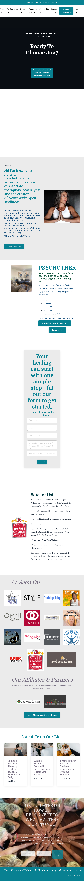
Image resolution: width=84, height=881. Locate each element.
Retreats (23, 10)
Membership (44, 10)
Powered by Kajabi (74, 875)
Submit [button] (42, 462)
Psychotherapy (12, 10)
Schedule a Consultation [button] (66, 10)
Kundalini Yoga (33, 11)
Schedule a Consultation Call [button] (54, 323)
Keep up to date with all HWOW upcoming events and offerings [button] (42, 72)
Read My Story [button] (14, 246)
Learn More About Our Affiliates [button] (42, 715)
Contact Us (54, 11)
